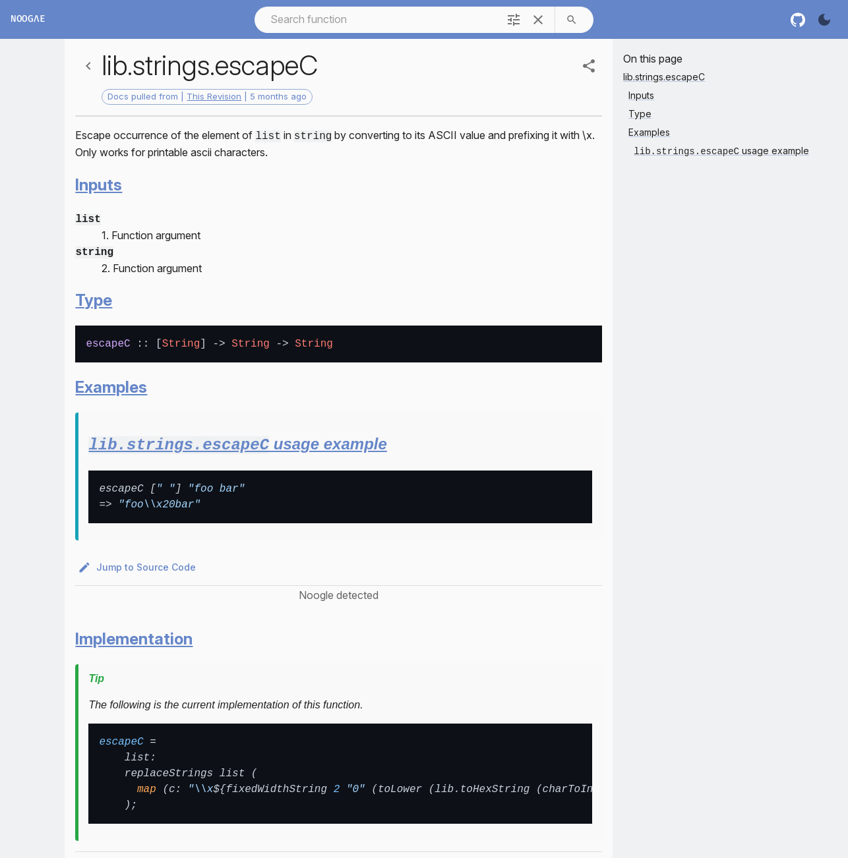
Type (93, 296)
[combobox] (375, 19)
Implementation (134, 634)
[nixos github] (798, 20)
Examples (111, 383)
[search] (571, 20)
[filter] (513, 20)
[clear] (538, 20)
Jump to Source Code (138, 563)
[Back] (88, 66)
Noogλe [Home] (27, 19)
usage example (237, 440)
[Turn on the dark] (824, 20)
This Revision (214, 96)
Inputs (98, 183)
